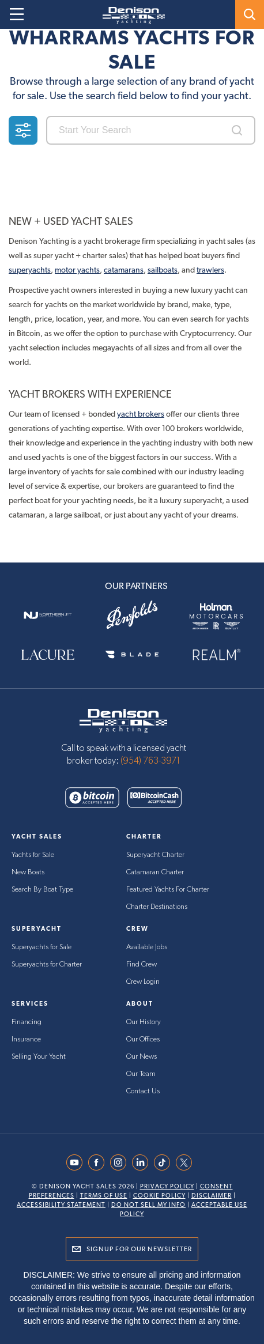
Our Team (141, 1074)
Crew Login (143, 982)
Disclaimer (211, 1195)
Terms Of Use (103, 1195)
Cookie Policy (159, 1195)
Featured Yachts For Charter (167, 889)
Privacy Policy (167, 1186)
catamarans (124, 269)
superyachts (30, 269)
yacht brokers (140, 413)
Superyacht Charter (155, 855)
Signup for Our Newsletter (139, 1249)
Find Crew (141, 964)
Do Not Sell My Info (148, 1205)
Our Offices (143, 1039)
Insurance (26, 1039)
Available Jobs (146, 947)
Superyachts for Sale (41, 947)
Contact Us (143, 1091)
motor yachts (77, 269)
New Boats (28, 872)
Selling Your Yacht (39, 1056)
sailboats (163, 269)
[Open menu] (17, 14)
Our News (141, 1056)
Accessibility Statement (61, 1205)
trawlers (210, 269)
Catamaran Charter (155, 872)
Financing (27, 1022)
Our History (143, 1022)
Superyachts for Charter (47, 964)
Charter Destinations (156, 907)
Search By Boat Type (42, 889)
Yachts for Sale (33, 855)
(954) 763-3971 (150, 760)
